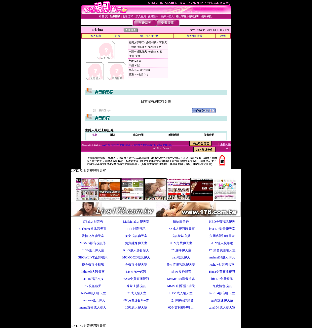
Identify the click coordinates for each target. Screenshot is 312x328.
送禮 (117, 35)
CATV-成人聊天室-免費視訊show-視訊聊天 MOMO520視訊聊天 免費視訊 (137, 145)
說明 (223, 35)
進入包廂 (96, 35)
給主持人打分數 (149, 35)
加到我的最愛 (194, 35)
